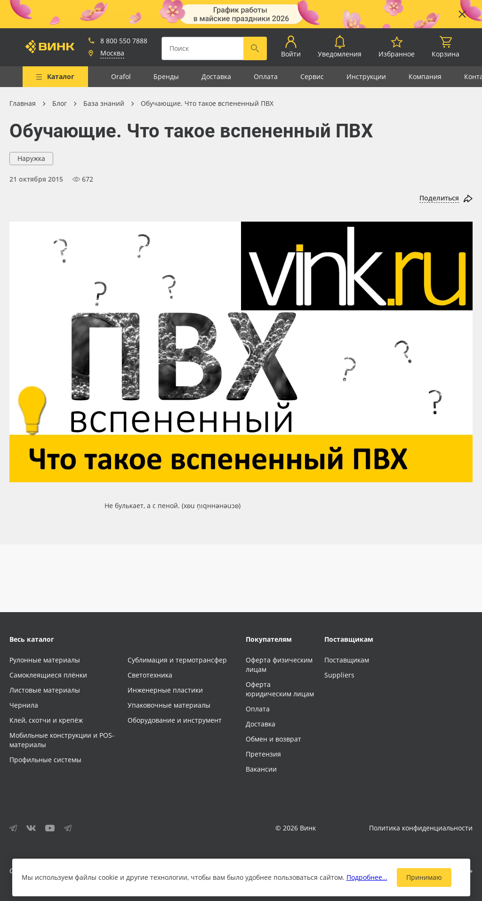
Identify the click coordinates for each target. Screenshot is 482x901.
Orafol (121, 76)
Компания (425, 76)
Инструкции (366, 76)
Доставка (216, 76)
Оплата (266, 76)
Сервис (312, 76)
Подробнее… (366, 877)
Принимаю (424, 877)
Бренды (166, 76)
